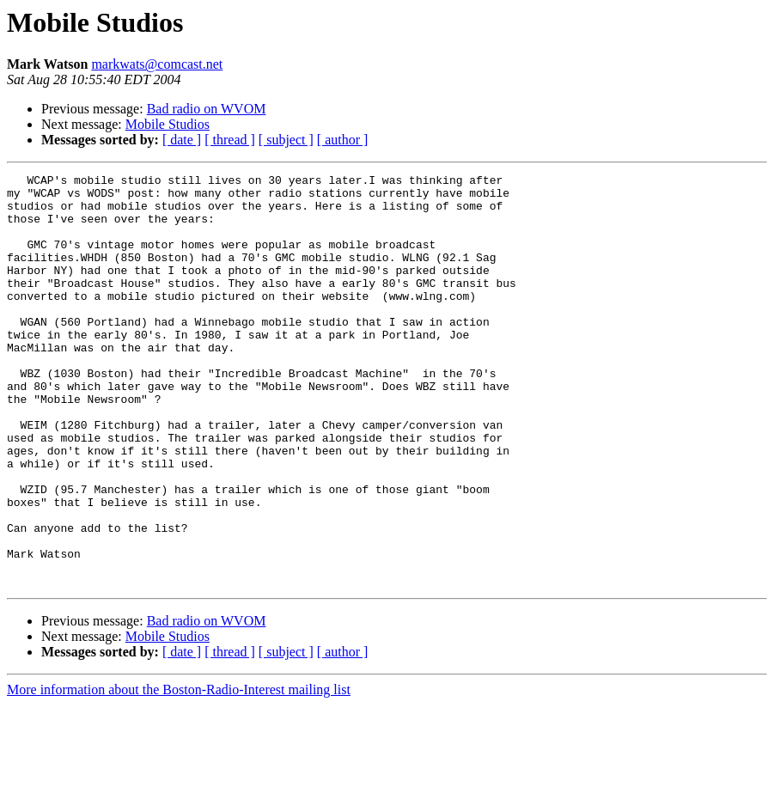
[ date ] (181, 139)
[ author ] (343, 139)
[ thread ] (229, 139)
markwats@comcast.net (156, 64)
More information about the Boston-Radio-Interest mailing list (178, 772)
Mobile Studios (167, 124)
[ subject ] (286, 139)
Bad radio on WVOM (206, 108)
